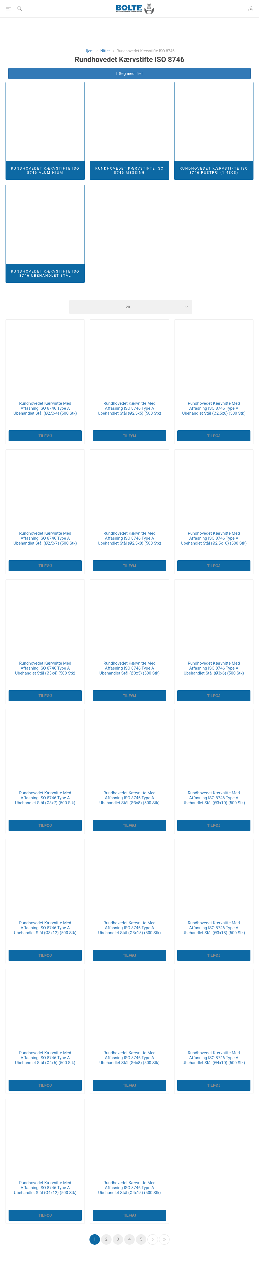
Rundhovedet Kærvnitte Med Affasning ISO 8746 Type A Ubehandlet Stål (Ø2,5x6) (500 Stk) (213, 408)
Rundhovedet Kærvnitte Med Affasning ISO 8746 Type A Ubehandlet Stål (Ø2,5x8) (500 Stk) (129, 538)
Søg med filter (129, 73)
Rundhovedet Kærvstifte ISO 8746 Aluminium (45, 170)
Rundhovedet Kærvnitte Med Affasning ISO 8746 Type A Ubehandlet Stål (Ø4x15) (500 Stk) (129, 1187)
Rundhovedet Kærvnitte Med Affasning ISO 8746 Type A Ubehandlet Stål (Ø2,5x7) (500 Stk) (45, 538)
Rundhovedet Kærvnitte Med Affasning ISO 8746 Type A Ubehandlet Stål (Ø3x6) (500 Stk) (214, 668)
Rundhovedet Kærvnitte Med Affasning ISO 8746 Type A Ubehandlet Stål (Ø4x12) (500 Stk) (45, 1187)
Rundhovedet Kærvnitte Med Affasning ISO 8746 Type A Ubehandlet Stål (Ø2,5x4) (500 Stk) (45, 408)
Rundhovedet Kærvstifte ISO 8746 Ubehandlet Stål (45, 273)
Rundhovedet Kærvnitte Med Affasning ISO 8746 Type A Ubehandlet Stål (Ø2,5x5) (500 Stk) (129, 408)
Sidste (164, 1239)
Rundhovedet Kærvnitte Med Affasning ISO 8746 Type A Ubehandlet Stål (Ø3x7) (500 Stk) (45, 797)
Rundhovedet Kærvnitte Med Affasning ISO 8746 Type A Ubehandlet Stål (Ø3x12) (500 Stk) (45, 927)
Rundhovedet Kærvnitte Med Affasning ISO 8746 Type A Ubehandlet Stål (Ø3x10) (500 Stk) (214, 797)
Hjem (89, 51)
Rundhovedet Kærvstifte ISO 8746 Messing (129, 170)
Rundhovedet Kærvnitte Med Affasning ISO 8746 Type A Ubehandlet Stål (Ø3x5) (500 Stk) (129, 668)
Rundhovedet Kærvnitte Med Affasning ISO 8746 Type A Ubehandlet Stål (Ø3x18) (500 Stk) (214, 927)
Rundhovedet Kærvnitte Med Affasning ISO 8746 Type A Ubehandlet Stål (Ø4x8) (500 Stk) (129, 1057)
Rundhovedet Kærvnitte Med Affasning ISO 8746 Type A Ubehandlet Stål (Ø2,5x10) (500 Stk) (214, 538)
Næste (152, 1239)
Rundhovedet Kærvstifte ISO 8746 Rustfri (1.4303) (213, 170)
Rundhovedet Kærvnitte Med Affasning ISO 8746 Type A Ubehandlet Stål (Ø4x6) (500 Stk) (45, 1057)
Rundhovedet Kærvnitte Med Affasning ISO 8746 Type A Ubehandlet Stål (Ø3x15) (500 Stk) (129, 927)
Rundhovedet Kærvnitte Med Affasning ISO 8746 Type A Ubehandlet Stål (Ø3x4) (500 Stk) (45, 668)
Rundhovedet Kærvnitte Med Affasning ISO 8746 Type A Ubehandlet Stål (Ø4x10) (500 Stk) (214, 1057)
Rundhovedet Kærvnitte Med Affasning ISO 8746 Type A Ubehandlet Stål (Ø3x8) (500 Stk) (129, 797)
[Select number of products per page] (130, 307)
